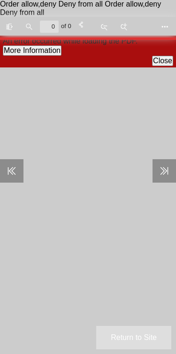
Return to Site (134, 337)
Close (162, 61)
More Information (32, 50)
